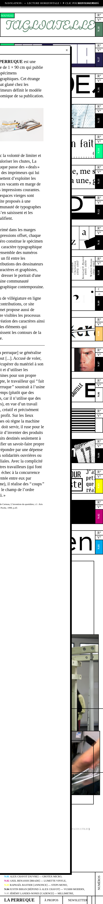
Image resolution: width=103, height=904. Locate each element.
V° (99, 20)
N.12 (98, 211)
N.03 (98, 485)
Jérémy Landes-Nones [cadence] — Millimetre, (39, 893)
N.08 (98, 333)
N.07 (98, 364)
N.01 (98, 546)
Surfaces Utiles (78, 828)
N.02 (98, 516)
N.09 (98, 303)
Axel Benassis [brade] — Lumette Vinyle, (35, 880)
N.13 (98, 181)
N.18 (98, 29)
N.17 (98, 59)
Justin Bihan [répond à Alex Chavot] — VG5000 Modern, (44, 889)
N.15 (98, 120)
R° (99, 15)
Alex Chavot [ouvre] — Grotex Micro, (33, 876)
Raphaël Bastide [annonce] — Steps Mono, (36, 884)
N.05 (98, 425)
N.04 (98, 455)
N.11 (98, 242)
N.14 (98, 151)
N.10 (98, 272)
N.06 (98, 394)
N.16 (98, 90)
